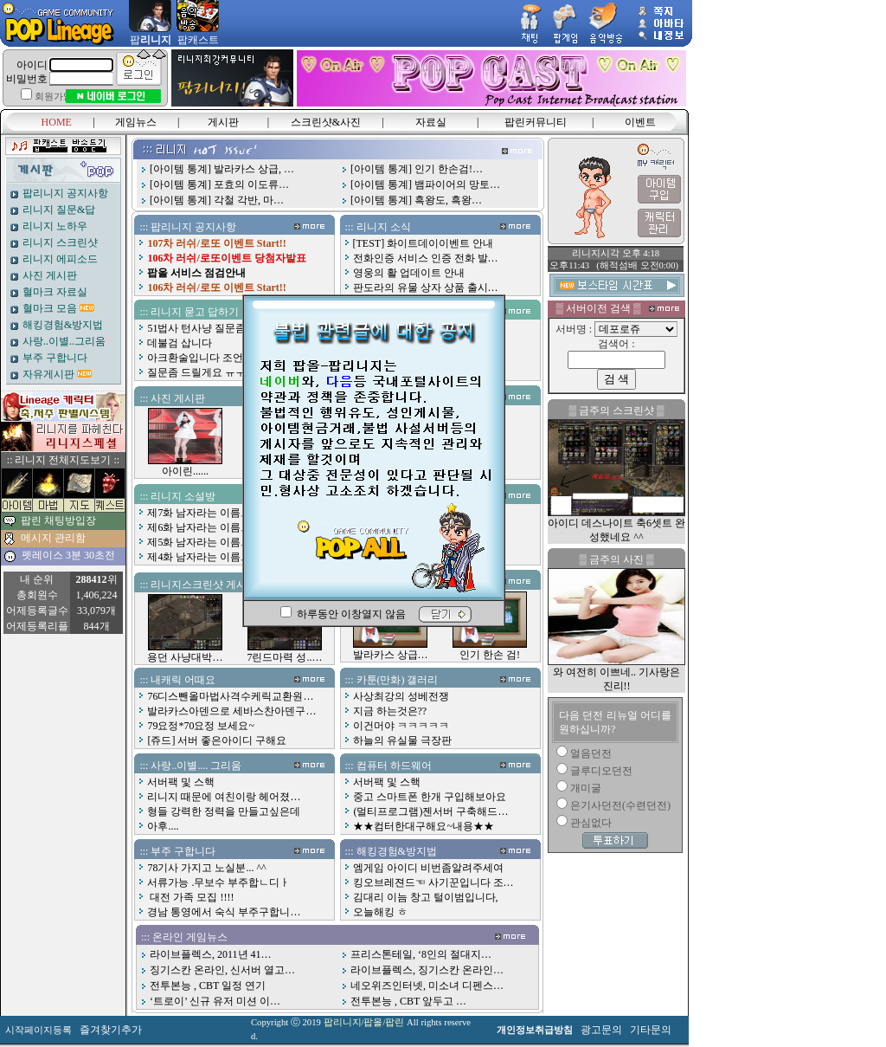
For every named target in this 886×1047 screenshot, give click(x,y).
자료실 (430, 122)
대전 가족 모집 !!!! (190, 897)
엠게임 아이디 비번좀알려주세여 (428, 868)
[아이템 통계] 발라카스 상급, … (222, 169)
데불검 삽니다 (179, 343)
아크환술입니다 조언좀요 (205, 358)
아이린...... (185, 466)
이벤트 (640, 122)
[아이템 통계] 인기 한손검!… (416, 169)
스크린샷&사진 (326, 122)
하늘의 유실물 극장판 (402, 740)
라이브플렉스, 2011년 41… (211, 954)
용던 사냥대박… (184, 652)
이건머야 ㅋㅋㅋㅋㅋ (401, 726)
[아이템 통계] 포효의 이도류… (219, 184)
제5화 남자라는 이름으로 (204, 542)
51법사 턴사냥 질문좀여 (201, 328)
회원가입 (54, 96)
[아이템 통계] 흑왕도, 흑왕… (416, 200)
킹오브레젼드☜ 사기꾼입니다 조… (433, 882)
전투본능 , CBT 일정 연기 (208, 985)
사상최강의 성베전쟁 (401, 696)
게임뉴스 (136, 122)
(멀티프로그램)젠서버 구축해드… (430, 811)
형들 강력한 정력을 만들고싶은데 (223, 811)
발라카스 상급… (390, 649)
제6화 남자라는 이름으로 (204, 527)
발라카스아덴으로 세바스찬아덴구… (231, 711)
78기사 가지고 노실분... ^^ (206, 868)
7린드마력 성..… (284, 652)
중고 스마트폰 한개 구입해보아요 (429, 797)
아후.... (162, 826)
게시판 (223, 122)
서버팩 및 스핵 (181, 782)
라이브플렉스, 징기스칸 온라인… (427, 970)
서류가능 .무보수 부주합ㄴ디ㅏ (218, 882)
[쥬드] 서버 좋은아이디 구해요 (216, 740)
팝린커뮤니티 (535, 122)
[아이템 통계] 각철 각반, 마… (217, 200)
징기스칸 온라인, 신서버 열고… (222, 970)
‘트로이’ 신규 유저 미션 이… (215, 1001)
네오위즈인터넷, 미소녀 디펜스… (427, 985)
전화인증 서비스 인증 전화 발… (425, 258)
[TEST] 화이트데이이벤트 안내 (423, 243)
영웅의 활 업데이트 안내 (409, 273)
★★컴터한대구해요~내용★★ (423, 826)
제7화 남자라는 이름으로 (204, 513)
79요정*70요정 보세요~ (200, 726)
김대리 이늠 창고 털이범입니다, (425, 897)
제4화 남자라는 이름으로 (204, 557)
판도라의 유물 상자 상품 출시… (425, 287)
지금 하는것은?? (390, 711)
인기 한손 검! (490, 649)
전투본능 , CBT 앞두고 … (408, 1001)
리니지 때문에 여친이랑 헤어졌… (223, 797)
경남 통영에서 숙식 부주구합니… (223, 912)
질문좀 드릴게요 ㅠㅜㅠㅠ (206, 372)
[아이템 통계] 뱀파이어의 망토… (425, 184)
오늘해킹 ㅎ (380, 912)
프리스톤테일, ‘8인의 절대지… (420, 954)
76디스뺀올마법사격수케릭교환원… (230, 696)
